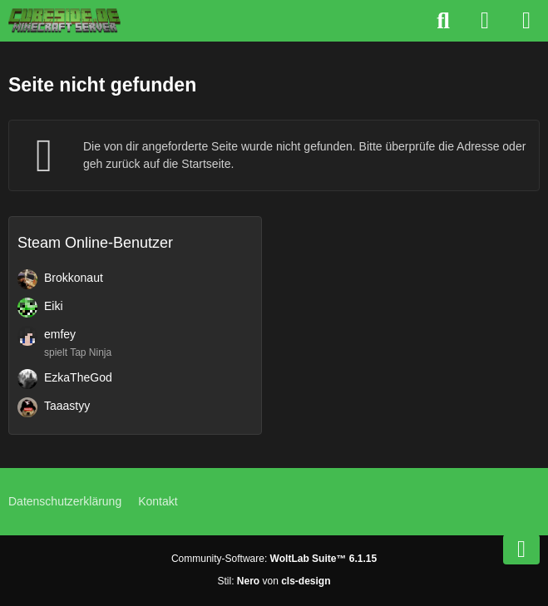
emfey (60, 334)
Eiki (53, 306)
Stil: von (273, 581)
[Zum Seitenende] (521, 549)
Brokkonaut (73, 277)
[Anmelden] (484, 21)
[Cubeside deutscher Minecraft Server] (64, 20)
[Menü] (526, 20)
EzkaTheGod (78, 377)
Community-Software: (274, 558)
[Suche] (443, 20)
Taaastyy (67, 405)
